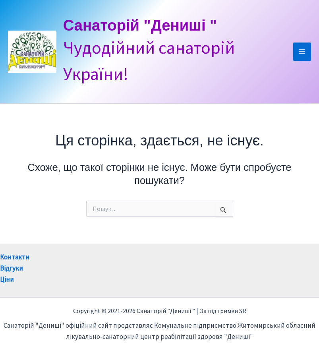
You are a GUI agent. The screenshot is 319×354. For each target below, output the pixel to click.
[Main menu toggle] (302, 52)
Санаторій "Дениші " (151, 25)
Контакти (14, 257)
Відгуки (11, 268)
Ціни (7, 279)
